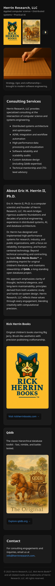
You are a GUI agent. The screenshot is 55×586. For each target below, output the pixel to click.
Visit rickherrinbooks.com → (24, 416)
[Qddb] (31, 32)
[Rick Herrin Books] (12, 32)
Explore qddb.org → (20, 521)
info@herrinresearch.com (21, 555)
